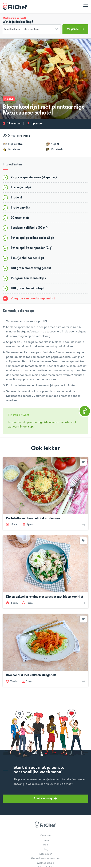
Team (45, 840)
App (45, 844)
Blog (45, 849)
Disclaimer (45, 854)
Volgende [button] (75, 29)
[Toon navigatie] (85, 6)
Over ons (45, 835)
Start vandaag (45, 798)
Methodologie (45, 863)
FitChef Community (15, 6)
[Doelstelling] (32, 29)
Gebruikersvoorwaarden (45, 858)
